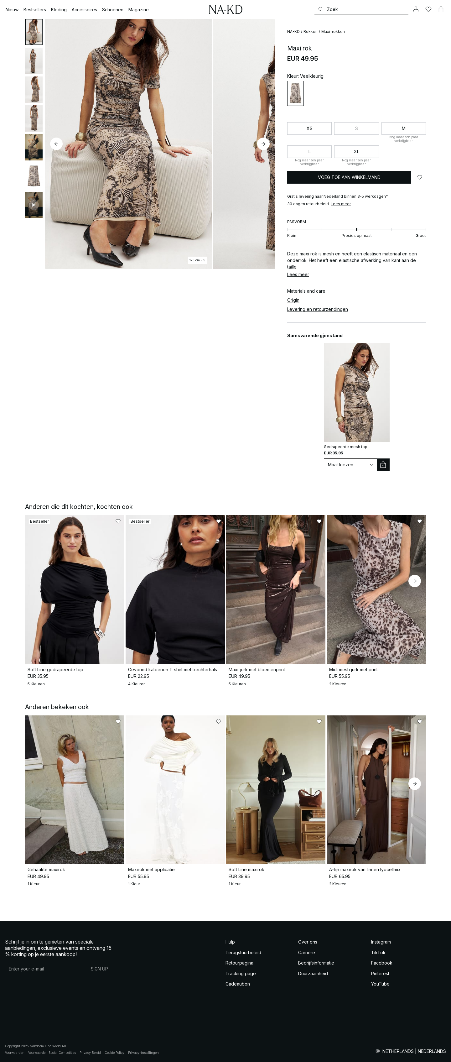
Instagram (381, 941)
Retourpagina (239, 962)
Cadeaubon (238, 983)
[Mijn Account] (416, 9)
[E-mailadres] (45, 968)
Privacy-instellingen (143, 1052)
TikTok (378, 952)
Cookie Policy (114, 1052)
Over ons (307, 941)
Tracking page (241, 973)
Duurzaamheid (313, 973)
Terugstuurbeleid (243, 952)
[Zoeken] (361, 9)
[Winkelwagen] (441, 9)
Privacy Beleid (90, 1052)
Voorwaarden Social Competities (52, 1052)
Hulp (230, 941)
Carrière (306, 952)
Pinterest (380, 973)
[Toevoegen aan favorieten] (419, 177)
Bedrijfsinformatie (316, 962)
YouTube (380, 983)
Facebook (381, 962)
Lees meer (341, 203)
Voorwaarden (14, 1052)
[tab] (34, 32)
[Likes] (428, 9)
